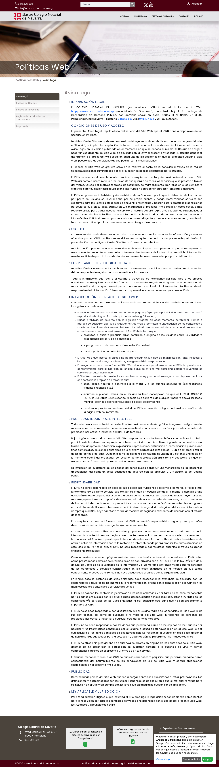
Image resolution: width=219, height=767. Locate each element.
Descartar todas (191, 759)
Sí (85, 744)
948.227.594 (146, 119)
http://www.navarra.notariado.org (93, 111)
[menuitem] (124, 16)
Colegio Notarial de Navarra (37, 727)
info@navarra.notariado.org (35, 8)
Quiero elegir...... (164, 759)
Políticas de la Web (27, 80)
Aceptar (207, 759)
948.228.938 (125, 119)
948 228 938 (25, 4)
